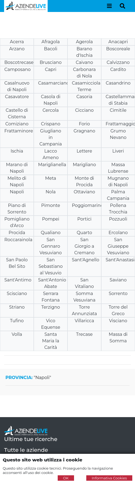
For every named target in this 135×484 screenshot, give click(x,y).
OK (66, 478)
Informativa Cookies (109, 478)
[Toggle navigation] (109, 6)
